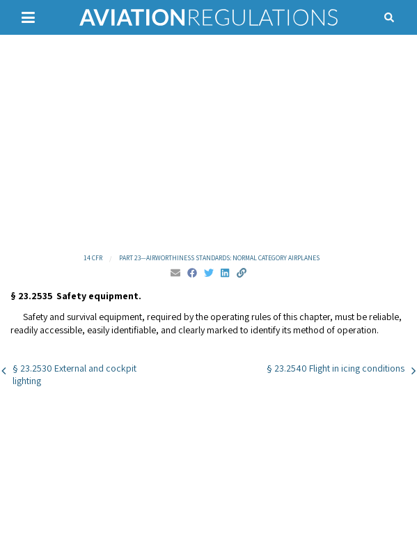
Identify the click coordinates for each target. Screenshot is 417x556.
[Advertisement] (208, 142)
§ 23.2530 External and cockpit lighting (74, 374)
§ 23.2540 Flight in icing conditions (335, 368)
